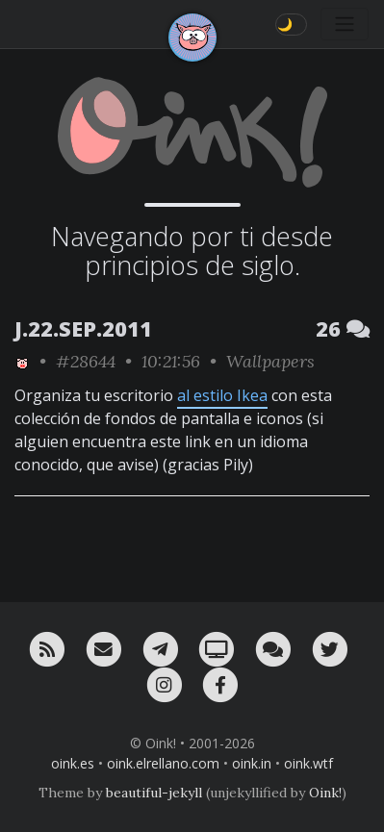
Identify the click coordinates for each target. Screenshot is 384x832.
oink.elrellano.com (163, 763)
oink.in (251, 763)
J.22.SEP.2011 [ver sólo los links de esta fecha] (83, 328)
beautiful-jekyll (154, 792)
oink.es (72, 763)
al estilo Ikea (222, 395)
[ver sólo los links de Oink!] (22, 361)
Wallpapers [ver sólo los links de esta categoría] (270, 361)
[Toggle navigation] (344, 24)
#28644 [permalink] (85, 361)
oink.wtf (308, 763)
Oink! (325, 792)
